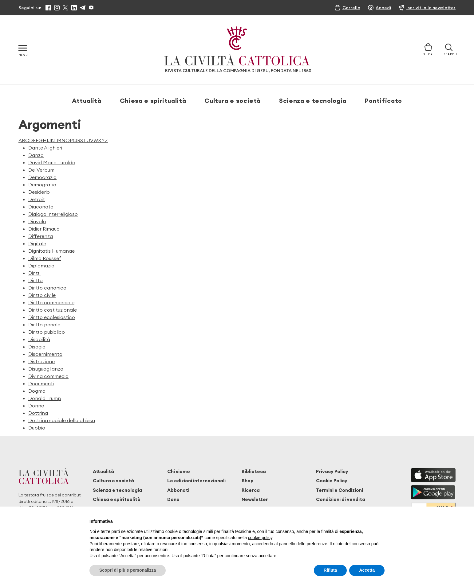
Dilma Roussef (44, 258)
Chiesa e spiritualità (153, 100)
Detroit (36, 199)
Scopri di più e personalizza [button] (127, 570)
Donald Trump (44, 398)
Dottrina (38, 413)
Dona (173, 499)
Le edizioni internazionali (196, 481)
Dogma (36, 391)
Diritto (35, 280)
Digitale (37, 243)
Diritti (34, 273)
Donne (36, 405)
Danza (36, 155)
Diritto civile (42, 295)
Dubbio (36, 428)
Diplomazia (41, 265)
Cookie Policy (331, 481)
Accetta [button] (367, 570)
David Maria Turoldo (51, 162)
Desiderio (39, 192)
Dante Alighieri (45, 148)
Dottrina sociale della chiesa (61, 420)
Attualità (86, 100)
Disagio (36, 347)
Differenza (40, 236)
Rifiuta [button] (330, 570)
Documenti (41, 383)
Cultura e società (232, 100)
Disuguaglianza (45, 369)
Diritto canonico (47, 288)
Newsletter (255, 499)
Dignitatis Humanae (51, 251)
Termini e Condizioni (339, 490)
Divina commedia (48, 376)
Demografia (42, 184)
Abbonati (178, 490)
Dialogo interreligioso (53, 214)
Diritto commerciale (51, 302)
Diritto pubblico (46, 332)
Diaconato (40, 207)
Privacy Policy (332, 471)
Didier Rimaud (44, 229)
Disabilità (39, 339)
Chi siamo (178, 471)
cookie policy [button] (260, 537)
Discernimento (45, 354)
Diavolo (37, 221)
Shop (248, 481)
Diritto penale (44, 324)
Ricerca (251, 490)
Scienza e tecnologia (312, 100)
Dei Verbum (41, 170)
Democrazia (42, 177)
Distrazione (41, 361)
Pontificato (383, 100)
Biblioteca (254, 471)
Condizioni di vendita (340, 499)
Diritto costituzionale (52, 310)
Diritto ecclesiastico (51, 317)
